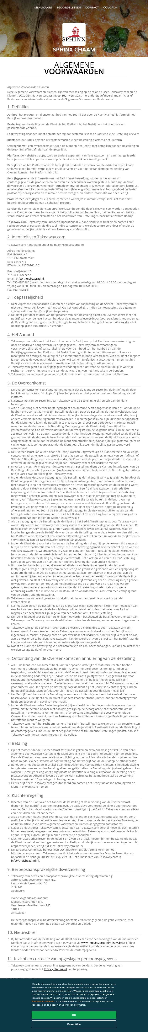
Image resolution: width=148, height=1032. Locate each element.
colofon (110, 7)
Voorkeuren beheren (43, 1001)
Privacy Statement (55, 969)
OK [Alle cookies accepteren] (74, 1015)
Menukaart (43, 7)
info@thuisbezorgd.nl (30, 278)
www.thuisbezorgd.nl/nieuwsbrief (103, 943)
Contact (92, 7)
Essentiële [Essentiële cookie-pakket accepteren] (74, 1024)
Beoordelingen (69, 7)
